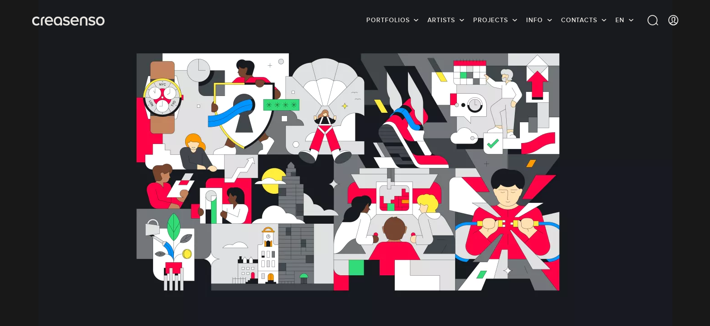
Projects (490, 20)
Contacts (579, 20)
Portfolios (387, 20)
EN (619, 20)
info (534, 20)
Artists (441, 20)
